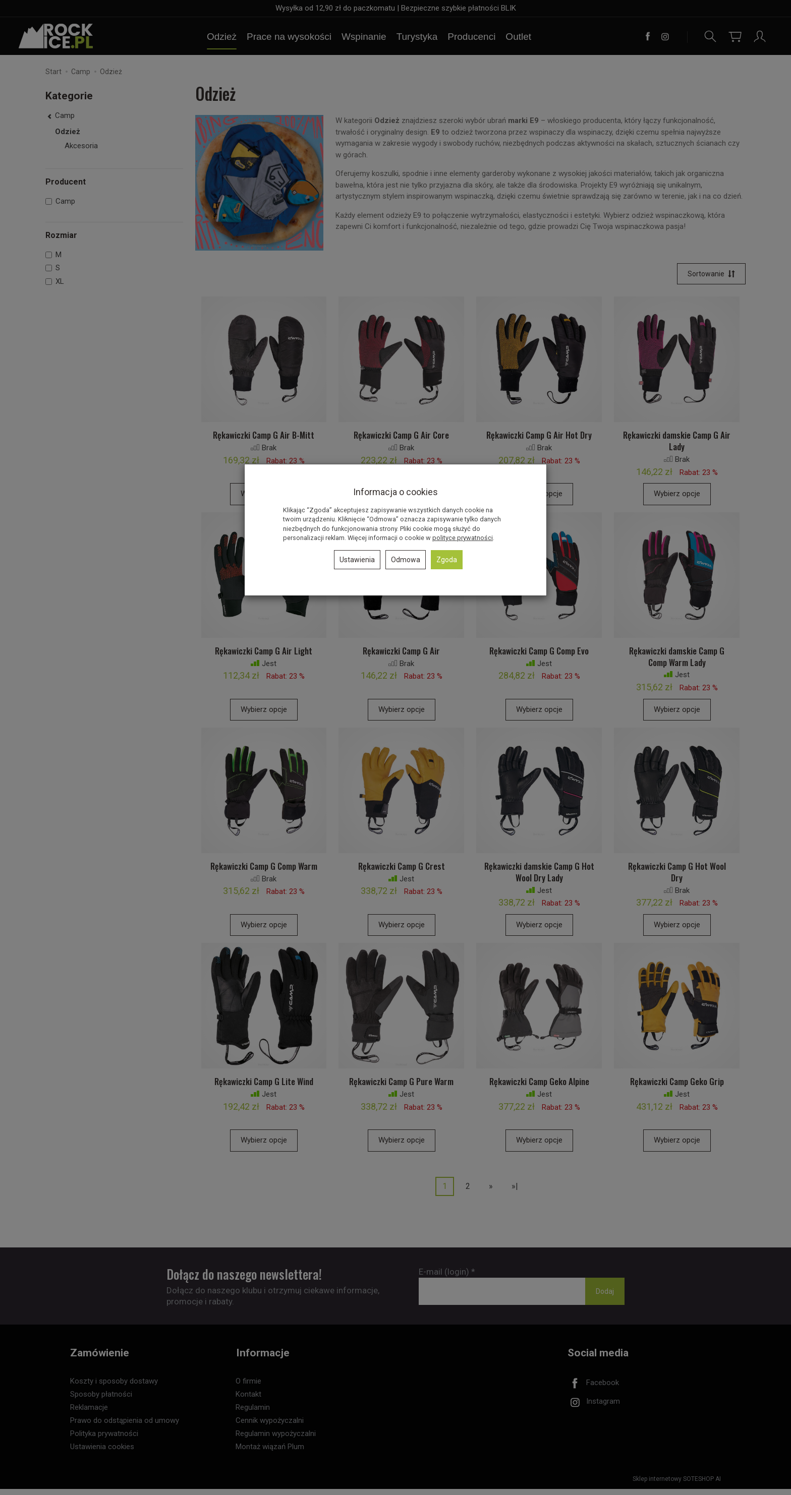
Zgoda (446, 560)
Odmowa (405, 560)
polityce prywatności (462, 538)
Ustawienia (357, 560)
